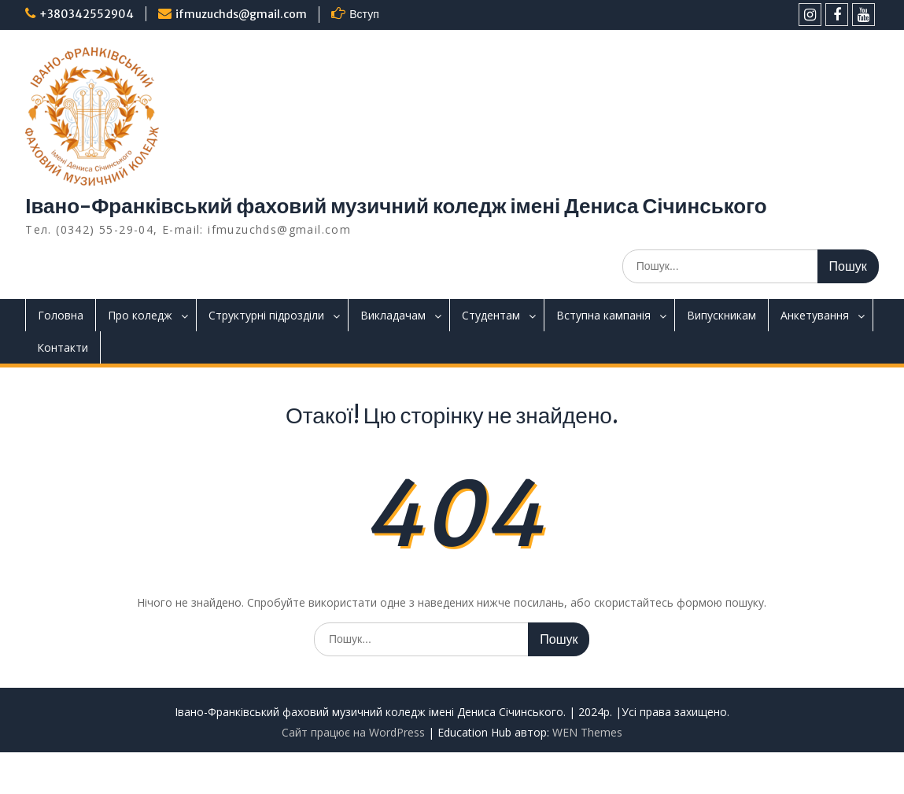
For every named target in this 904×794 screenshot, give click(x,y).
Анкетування (814, 315)
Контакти (62, 347)
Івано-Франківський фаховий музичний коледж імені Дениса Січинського (395, 206)
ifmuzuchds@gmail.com (241, 14)
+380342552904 (86, 14)
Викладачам (393, 315)
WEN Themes (587, 732)
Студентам (491, 315)
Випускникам (721, 315)
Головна (60, 315)
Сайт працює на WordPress (353, 732)
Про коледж (140, 315)
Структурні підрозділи (266, 315)
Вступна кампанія (603, 315)
